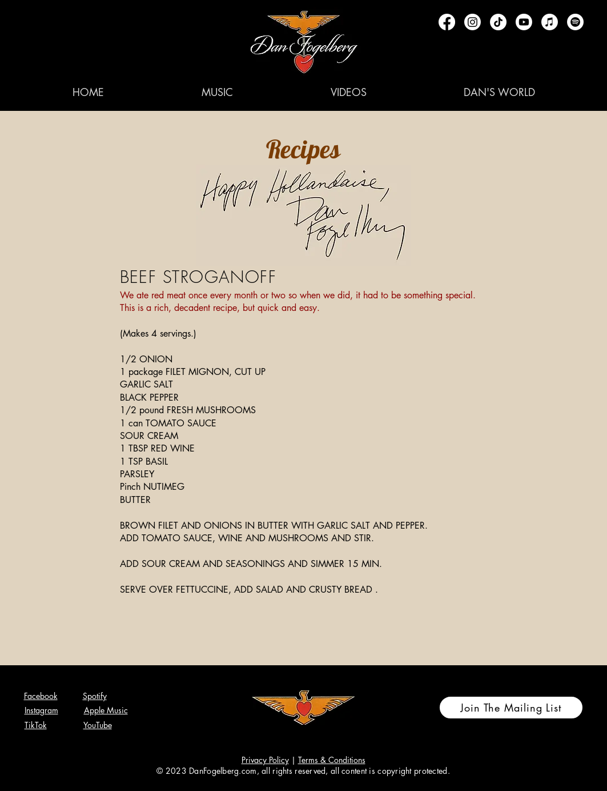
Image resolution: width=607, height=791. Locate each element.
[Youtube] (524, 22)
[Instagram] (472, 22)
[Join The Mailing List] (511, 708)
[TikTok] (498, 22)
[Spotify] (575, 22)
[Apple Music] (549, 22)
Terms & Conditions (331, 759)
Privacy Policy (265, 759)
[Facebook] (447, 22)
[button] (217, 92)
